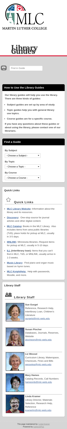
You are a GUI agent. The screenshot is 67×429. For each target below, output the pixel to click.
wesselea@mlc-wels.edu (38, 364)
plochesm (30, 339)
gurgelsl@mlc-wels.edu (37, 318)
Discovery (12, 217)
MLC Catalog (14, 226)
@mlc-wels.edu (43, 339)
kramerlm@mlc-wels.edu (38, 410)
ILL (9, 250)
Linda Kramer (44, 424)
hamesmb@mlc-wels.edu (38, 382)
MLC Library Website (19, 208)
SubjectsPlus (38, 427)
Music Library (15, 262)
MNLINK (11, 242)
